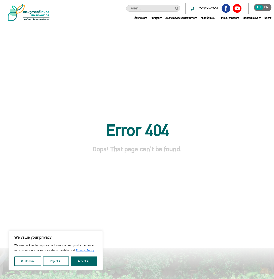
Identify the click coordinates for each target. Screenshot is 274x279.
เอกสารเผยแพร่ (250, 18)
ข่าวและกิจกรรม (229, 18)
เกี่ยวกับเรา (139, 18)
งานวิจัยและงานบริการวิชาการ (180, 18)
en (266, 7)
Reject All (56, 261)
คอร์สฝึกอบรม (208, 18)
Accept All (83, 261)
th (259, 7)
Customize (28, 261)
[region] (56, 250)
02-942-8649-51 (208, 8)
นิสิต (266, 18)
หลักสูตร (155, 18)
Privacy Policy (85, 250)
